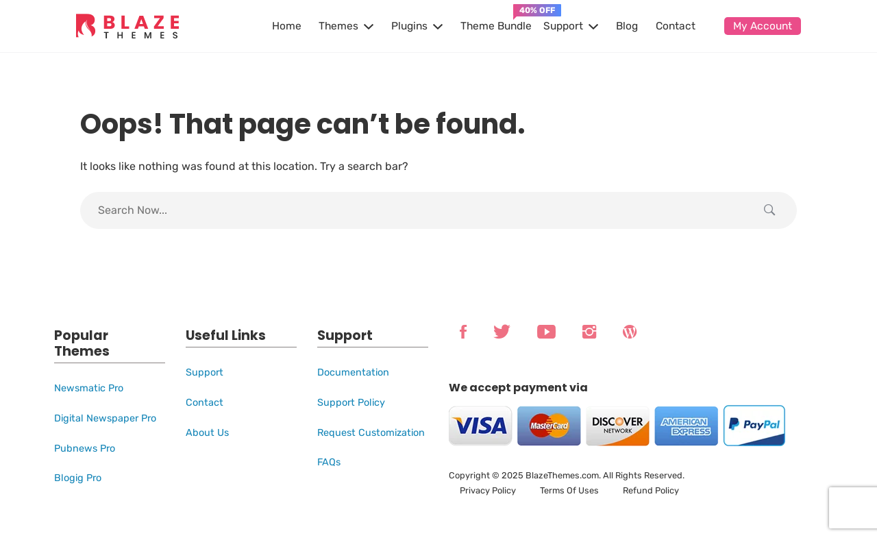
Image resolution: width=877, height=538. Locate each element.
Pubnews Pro (84, 448)
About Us (207, 433)
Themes (338, 26)
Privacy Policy (488, 490)
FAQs (329, 462)
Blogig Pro (77, 478)
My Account (762, 26)
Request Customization (371, 433)
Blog (627, 26)
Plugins (409, 26)
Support (563, 26)
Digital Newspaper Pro (105, 418)
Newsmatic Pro (88, 388)
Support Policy (351, 402)
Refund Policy (651, 490)
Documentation (353, 372)
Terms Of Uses (569, 490)
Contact (675, 26)
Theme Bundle (496, 26)
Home (286, 26)
